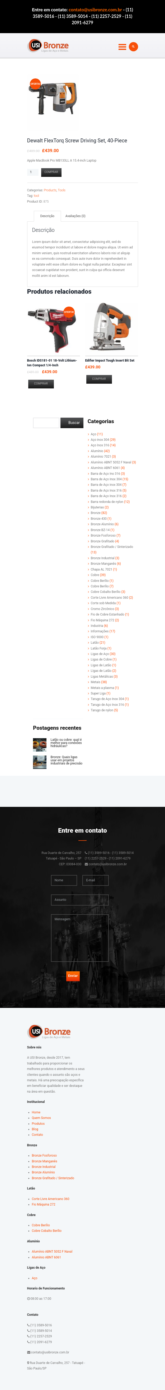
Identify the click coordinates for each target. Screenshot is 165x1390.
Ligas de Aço (100, 654)
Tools (61, 190)
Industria (97, 626)
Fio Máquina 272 (102, 620)
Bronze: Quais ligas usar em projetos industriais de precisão (66, 760)
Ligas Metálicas (102, 676)
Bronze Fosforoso (103, 535)
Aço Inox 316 (100, 445)
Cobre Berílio (100, 581)
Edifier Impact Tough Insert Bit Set (109, 360)
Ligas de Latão (101, 665)
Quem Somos (41, 1118)
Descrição (47, 216)
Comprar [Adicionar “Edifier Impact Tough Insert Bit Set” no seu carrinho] (99, 379)
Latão (95, 642)
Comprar (51, 172)
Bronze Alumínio (102, 524)
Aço (93, 434)
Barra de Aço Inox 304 (106, 479)
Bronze (96, 513)
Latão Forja (99, 648)
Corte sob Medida (103, 603)
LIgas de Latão (101, 671)
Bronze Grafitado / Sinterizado (112, 547)
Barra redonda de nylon (107, 502)
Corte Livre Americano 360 (109, 597)
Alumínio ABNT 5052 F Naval (111, 462)
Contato (37, 1135)
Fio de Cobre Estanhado (107, 614)
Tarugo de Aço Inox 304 (107, 699)
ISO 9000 (97, 637)
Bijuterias (97, 507)
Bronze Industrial (103, 558)
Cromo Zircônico (102, 609)
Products (50, 190)
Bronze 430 (99, 519)
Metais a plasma (102, 688)
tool (36, 196)
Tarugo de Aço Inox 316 (107, 705)
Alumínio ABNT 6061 (105, 468)
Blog (35, 1129)
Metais (95, 682)
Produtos (38, 1124)
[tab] (47, 216)
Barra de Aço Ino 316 (105, 474)
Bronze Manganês (103, 564)
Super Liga (98, 693)
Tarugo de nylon (102, 710)
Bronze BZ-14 (100, 530)
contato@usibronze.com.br (95, 9)
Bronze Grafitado (102, 541)
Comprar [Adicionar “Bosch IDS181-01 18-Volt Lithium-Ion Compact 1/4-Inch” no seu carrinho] (41, 383)
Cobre (95, 575)
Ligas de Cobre (101, 659)
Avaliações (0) (75, 216)
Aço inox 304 (100, 440)
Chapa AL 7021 (101, 569)
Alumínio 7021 (101, 456)
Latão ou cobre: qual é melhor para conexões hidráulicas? (66, 743)
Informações (100, 631)
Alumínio (97, 451)
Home (36, 1112)
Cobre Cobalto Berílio (106, 592)
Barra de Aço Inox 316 (106, 490)
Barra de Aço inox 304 (106, 485)
